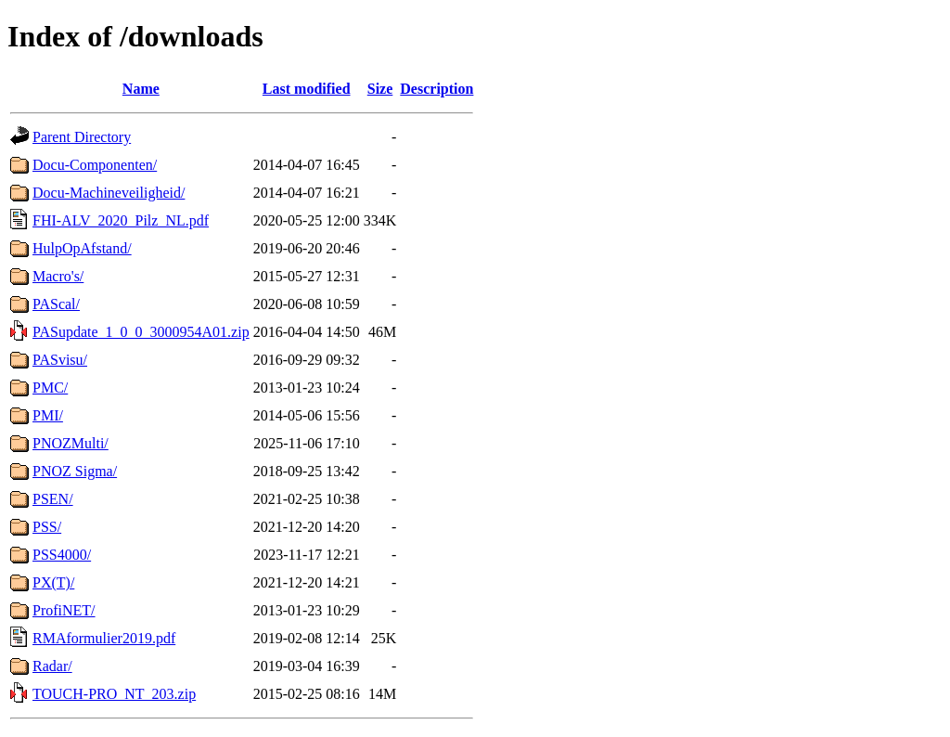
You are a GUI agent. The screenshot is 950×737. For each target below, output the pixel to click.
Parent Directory (81, 137)
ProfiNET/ (64, 610)
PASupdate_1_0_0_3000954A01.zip (141, 332)
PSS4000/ (61, 554)
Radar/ (52, 666)
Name (141, 89)
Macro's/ (57, 276)
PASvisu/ (59, 360)
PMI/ (47, 415)
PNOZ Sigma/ (74, 471)
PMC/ (50, 387)
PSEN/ (52, 499)
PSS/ (46, 527)
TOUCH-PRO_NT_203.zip (114, 694)
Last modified (307, 89)
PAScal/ (56, 304)
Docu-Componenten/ (94, 165)
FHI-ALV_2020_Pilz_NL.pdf (120, 220)
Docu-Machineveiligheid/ (108, 192)
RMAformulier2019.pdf (103, 638)
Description (436, 89)
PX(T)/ (53, 582)
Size (380, 89)
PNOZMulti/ (70, 443)
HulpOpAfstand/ (82, 248)
